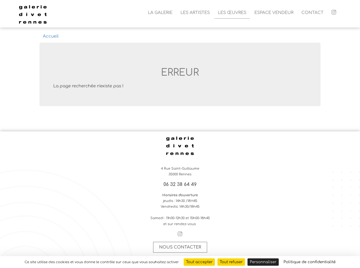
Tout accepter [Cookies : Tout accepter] (199, 262)
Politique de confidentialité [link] (310, 262)
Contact (312, 12)
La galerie (160, 12)
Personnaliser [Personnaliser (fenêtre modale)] (263, 262)
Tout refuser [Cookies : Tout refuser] (231, 262)
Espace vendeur (273, 12)
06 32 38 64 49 (180, 184)
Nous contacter (180, 247)
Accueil (51, 36)
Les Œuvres (232, 12)
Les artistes (195, 12)
